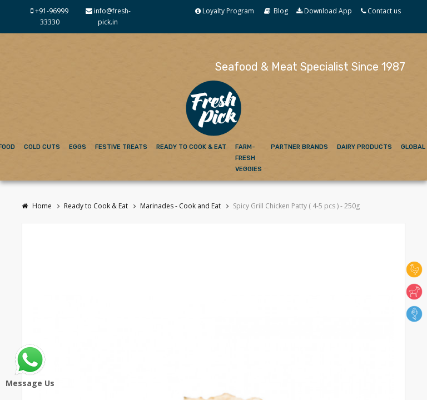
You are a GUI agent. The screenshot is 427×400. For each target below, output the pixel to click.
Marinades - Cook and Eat (180, 206)
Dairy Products (364, 147)
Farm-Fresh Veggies (248, 158)
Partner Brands (299, 147)
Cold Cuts (42, 147)
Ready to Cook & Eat (191, 147)
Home (37, 206)
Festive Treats (121, 147)
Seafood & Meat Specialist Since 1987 (310, 66)
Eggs (77, 147)
